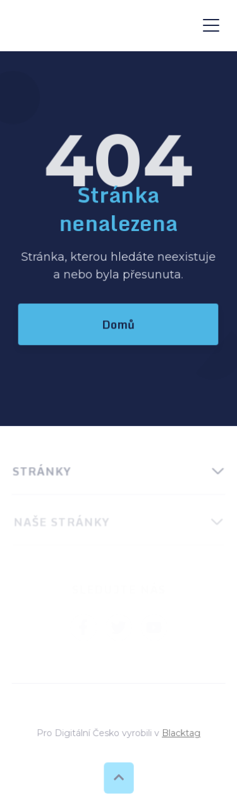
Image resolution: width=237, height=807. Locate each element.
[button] (211, 25)
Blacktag (180, 733)
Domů (118, 324)
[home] (101, 25)
